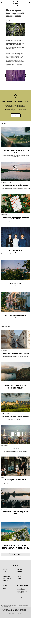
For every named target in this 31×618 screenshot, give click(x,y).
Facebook (19, 574)
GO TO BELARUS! (6, 588)
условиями (10, 610)
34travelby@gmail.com (21, 589)
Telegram (19, 578)
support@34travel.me (20, 592)
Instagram (19, 572)
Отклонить (11, 613)
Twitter (19, 576)
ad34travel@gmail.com (21, 597)
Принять (20, 613)
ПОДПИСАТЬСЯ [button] (15, 115)
